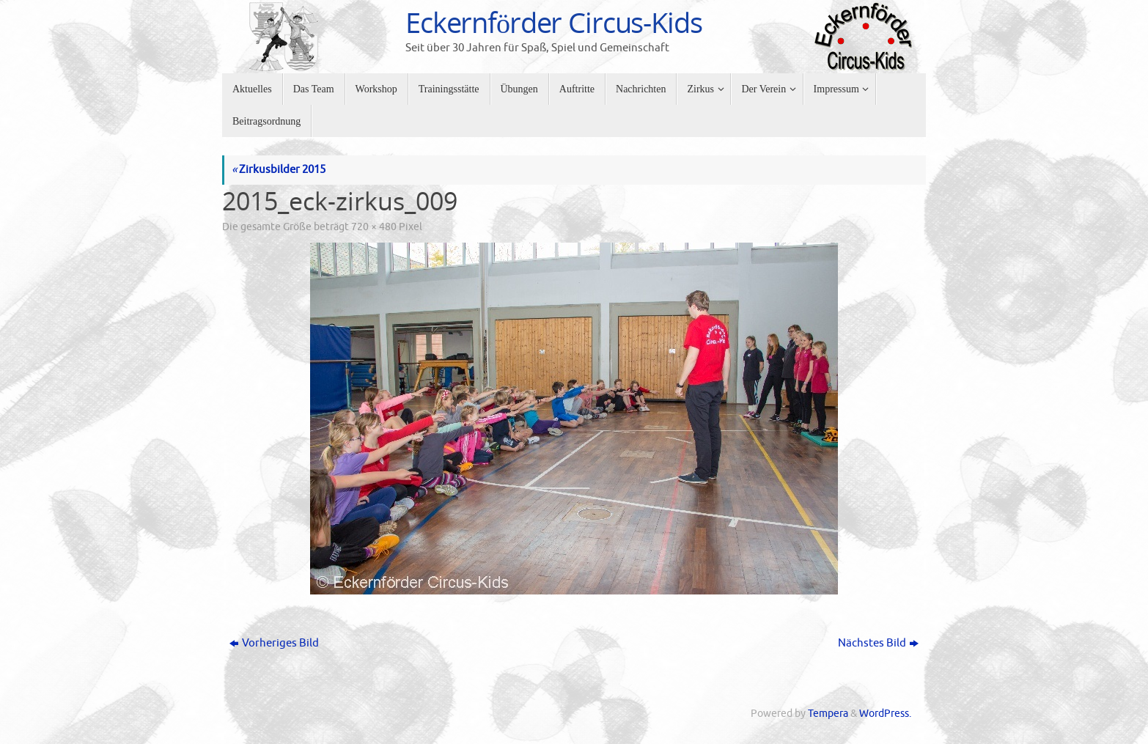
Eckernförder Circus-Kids (553, 22)
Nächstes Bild (878, 643)
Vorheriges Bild (274, 643)
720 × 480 (374, 227)
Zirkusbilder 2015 (278, 170)
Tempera (828, 713)
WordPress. (885, 713)
